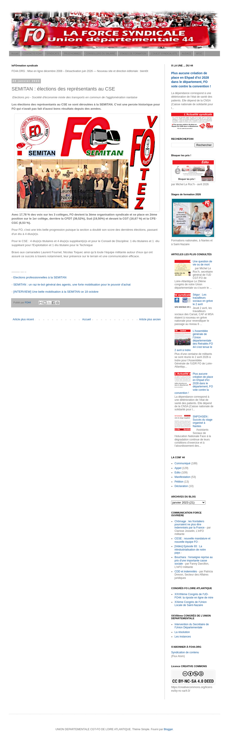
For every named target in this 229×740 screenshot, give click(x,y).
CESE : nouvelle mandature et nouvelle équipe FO (192, 540)
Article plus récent (23, 319)
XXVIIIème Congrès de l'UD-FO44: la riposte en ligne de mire (194, 596)
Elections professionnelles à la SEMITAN (39, 277)
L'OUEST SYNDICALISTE (164, 53)
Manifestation (182, 477)
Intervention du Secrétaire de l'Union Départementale (192, 626)
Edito (178, 472)
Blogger (168, 729)
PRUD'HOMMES (72, 53)
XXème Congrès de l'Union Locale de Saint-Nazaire (191, 603)
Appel (178, 468)
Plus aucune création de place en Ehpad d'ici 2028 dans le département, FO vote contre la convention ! (194, 383)
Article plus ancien (150, 319)
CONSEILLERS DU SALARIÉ (100, 53)
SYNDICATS (52, 53)
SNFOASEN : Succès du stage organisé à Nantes (203, 421)
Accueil (14, 53)
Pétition (179, 481)
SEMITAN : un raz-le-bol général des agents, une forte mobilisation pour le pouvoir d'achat (72, 284)
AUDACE (186, 53)
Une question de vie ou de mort (202, 263)
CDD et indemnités (186, 571)
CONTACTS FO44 (32, 53)
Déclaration (181, 486)
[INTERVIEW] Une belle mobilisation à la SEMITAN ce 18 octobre (55, 291)
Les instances (183, 636)
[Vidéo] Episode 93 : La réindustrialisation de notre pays (190, 549)
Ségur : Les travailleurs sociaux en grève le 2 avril (203, 299)
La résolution (182, 632)
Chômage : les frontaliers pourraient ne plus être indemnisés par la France (190, 524)
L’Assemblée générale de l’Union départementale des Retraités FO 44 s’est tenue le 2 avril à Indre (194, 340)
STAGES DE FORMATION (133, 53)
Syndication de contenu (185, 652)
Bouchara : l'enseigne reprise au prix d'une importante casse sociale (194, 560)
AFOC (199, 53)
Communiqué (182, 463)
